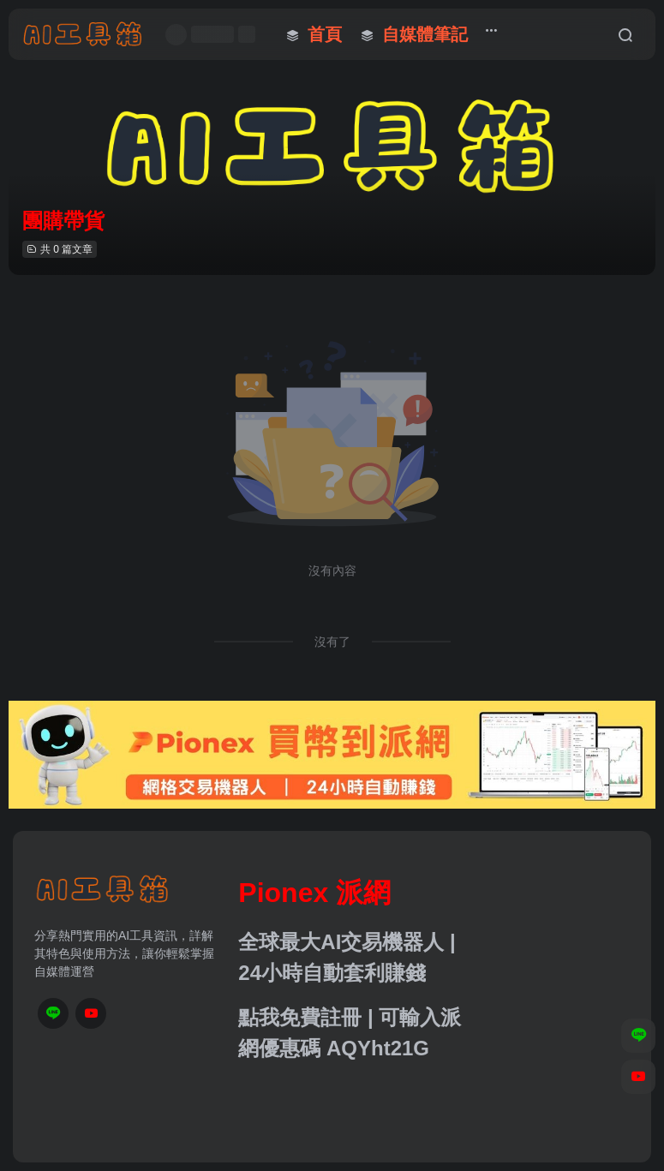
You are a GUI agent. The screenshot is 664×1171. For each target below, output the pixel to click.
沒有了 (332, 641)
